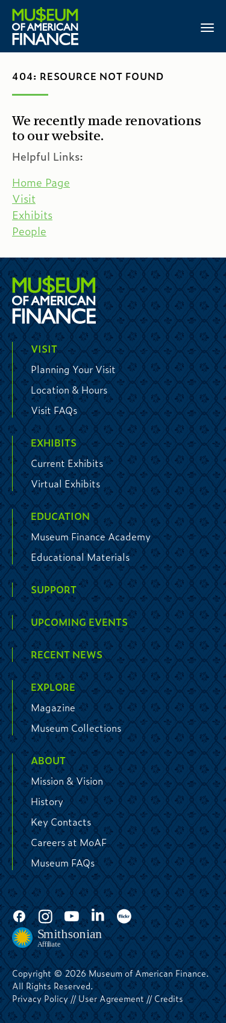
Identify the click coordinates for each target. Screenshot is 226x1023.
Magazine (53, 707)
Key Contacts (61, 822)
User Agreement (111, 998)
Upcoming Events (79, 622)
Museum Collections (76, 728)
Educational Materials (80, 557)
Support (54, 589)
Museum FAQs (63, 863)
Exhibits (32, 215)
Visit (24, 198)
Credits (168, 998)
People (29, 231)
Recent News (66, 654)
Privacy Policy (40, 998)
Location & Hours (69, 390)
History (47, 801)
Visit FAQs (54, 410)
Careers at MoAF (69, 842)
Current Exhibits (67, 463)
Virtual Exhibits (65, 483)
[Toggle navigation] (207, 26)
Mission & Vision (67, 781)
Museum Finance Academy (91, 536)
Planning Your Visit (73, 369)
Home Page (41, 182)
